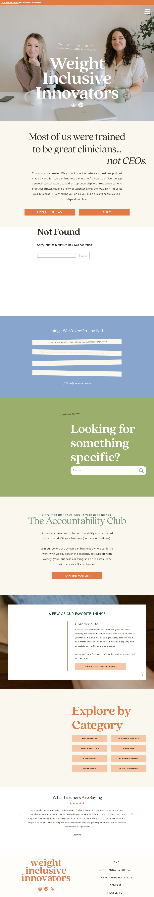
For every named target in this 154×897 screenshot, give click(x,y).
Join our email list (10, 3)
